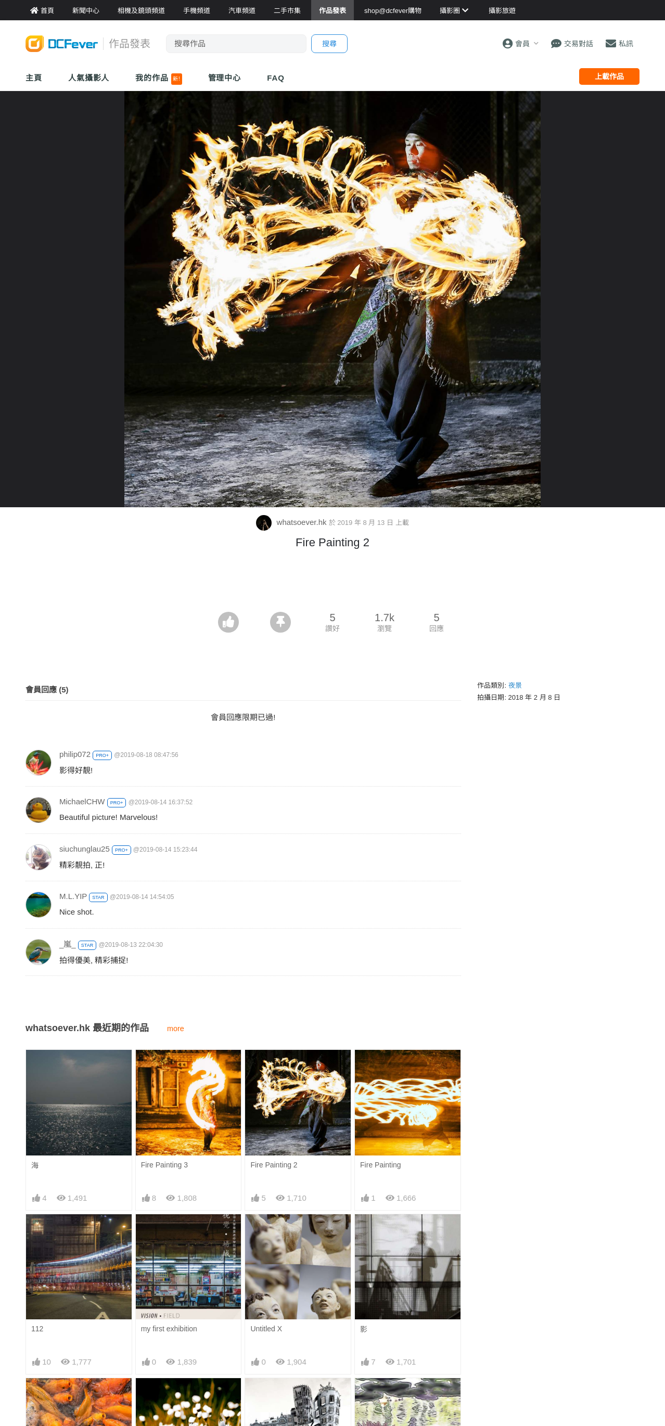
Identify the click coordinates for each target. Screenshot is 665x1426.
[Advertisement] (332, 583)
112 (37, 1329)
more (175, 1028)
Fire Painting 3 (164, 1165)
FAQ (276, 77)
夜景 (515, 685)
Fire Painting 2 (273, 1165)
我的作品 (158, 79)
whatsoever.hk (292, 522)
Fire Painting (380, 1165)
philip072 (75, 754)
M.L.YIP (73, 896)
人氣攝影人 (89, 77)
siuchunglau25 (84, 848)
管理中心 (224, 77)
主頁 (33, 77)
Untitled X (266, 1329)
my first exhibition (169, 1329)
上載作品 (609, 76)
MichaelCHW (82, 801)
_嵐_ (67, 944)
